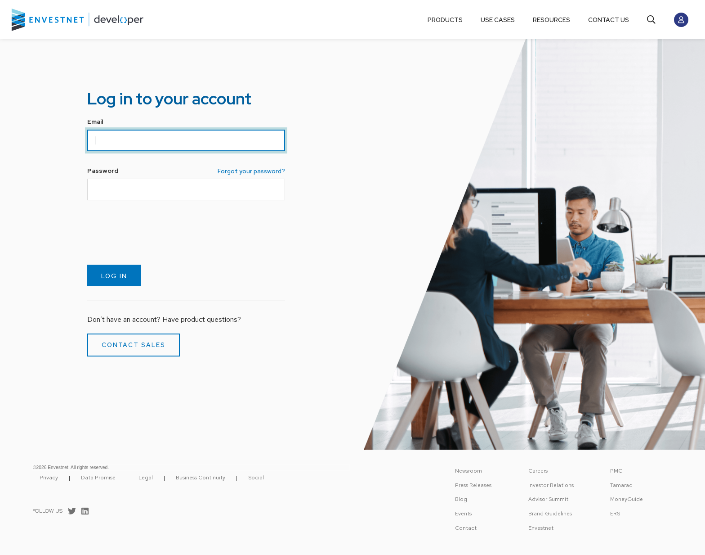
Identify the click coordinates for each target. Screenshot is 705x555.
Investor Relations (551, 485)
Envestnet (540, 528)
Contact (466, 528)
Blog (461, 499)
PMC (616, 470)
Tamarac (621, 485)
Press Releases (473, 485)
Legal (145, 477)
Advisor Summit (548, 499)
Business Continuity (200, 477)
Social (256, 477)
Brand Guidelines (550, 513)
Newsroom (468, 470)
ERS (615, 513)
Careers (538, 470)
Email (95, 121)
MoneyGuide (626, 499)
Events (463, 513)
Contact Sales (133, 345)
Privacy (49, 477)
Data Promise (98, 477)
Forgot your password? (251, 171)
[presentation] (155, 232)
